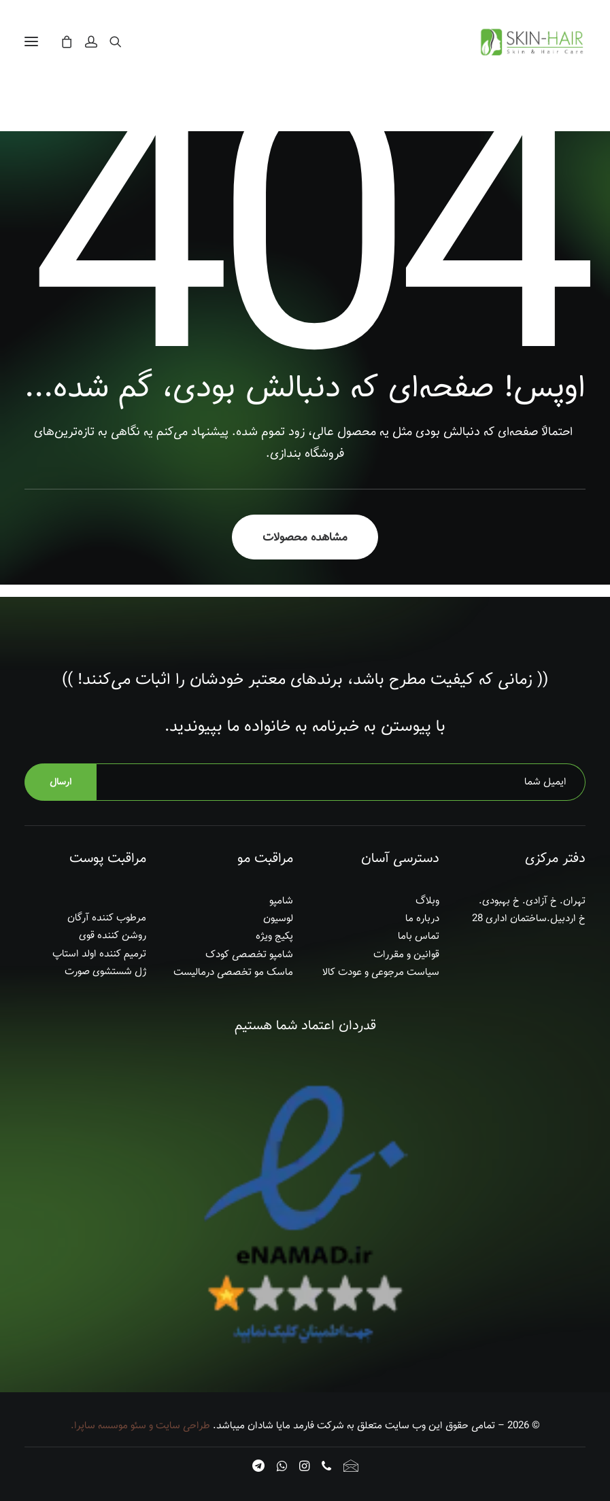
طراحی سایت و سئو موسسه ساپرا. (140, 1425)
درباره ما (422, 918)
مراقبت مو (265, 858)
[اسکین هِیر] (530, 41)
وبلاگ (427, 901)
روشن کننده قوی (112, 935)
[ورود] (97, 41)
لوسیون (278, 918)
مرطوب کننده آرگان (106, 918)
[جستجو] (121, 41)
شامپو (281, 901)
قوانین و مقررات (406, 954)
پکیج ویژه (274, 936)
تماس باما (418, 936)
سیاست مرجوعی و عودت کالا (380, 972)
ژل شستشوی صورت (105, 971)
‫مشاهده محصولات (305, 537)
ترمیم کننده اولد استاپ (99, 954)
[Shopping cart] (73, 41)
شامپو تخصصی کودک (249, 954)
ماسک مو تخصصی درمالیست (233, 972)
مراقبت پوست (107, 858)
